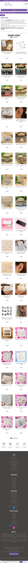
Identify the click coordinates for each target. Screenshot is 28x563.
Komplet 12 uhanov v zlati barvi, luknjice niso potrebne (21, 275)
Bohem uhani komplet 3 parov (21, 144)
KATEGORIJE (2, 15)
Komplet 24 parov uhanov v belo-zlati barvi (7, 253)
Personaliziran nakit (14, 468)
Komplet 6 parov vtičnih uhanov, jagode (21, 407)
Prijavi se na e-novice (14, 554)
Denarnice (14, 484)
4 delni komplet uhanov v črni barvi (21, 318)
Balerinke (14, 514)
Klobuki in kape (14, 497)
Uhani (6, 31)
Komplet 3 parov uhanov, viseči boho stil (7, 98)
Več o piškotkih (25, 562)
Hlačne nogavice (14, 521)
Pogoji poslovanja (17, 547)
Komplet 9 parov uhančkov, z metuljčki (7, 340)
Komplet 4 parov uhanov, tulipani (21, 339)
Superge (14, 517)
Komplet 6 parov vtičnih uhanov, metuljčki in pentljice (7, 407)
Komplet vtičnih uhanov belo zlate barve (21, 385)
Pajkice (14, 520)
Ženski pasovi (14, 487)
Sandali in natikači (14, 513)
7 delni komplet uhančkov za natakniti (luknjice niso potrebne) (21, 53)
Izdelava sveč (14, 496)
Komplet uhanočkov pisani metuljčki (21, 364)
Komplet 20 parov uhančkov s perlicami (21, 231)
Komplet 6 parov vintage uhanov (21, 186)
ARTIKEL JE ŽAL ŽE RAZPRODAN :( (5, 285)
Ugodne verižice (14, 457)
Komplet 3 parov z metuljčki (7, 385)
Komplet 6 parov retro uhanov (7, 208)
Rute (14, 485)
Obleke (14, 519)
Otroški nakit (14, 467)
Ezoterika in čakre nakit (14, 462)
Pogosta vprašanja (8, 547)
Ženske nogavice (14, 523)
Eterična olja (14, 503)
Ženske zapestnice (14, 464)
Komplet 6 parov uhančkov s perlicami (7, 429)
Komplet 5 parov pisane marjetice (7, 230)
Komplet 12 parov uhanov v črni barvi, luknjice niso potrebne (7, 318)
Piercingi (14, 488)
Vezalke (14, 499)
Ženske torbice (14, 481)
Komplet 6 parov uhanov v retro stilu (7, 187)
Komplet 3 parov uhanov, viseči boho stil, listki (21, 98)
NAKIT (4, 31)
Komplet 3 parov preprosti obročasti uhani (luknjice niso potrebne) (21, 120)
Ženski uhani (14, 458)
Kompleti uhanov (10, 31)
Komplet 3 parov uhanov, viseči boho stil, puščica (21, 76)
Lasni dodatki (14, 478)
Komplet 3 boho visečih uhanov (7, 144)
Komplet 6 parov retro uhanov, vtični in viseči (21, 209)
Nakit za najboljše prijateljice (14, 461)
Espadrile (14, 516)
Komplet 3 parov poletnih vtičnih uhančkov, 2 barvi (7, 53)
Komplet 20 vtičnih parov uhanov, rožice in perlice (7, 275)
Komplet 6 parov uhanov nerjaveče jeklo (7, 296)
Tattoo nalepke (14, 480)
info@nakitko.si (23, 558)
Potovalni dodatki (14, 494)
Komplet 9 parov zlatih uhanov (7, 119)
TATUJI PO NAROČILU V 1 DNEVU (5, 12)
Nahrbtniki (14, 482)
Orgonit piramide (14, 500)
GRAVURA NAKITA (12, 12)
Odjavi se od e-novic (13, 555)
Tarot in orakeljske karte (14, 501)
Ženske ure (14, 477)
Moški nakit (14, 470)
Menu (14, 10)
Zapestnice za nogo (14, 465)
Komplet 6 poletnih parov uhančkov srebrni (7, 364)
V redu (21, 561)
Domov (2, 31)
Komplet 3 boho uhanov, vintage (7, 165)
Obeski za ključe (14, 493)
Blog (22, 547)
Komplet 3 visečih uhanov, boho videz (21, 165)
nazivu (26, 33)
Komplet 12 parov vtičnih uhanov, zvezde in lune (21, 253)
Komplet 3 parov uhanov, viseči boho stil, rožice (7, 76)
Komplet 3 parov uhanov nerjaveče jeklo (21, 296)
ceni (24, 33)
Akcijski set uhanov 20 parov (21, 428)
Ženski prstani (14, 460)
